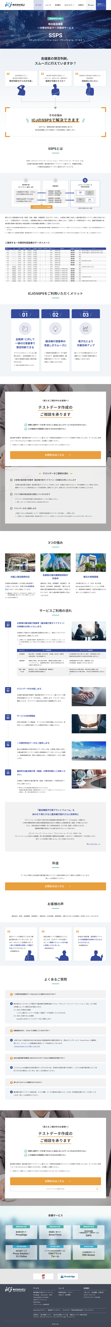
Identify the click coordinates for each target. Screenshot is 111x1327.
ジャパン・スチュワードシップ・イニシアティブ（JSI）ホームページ (54, 1317)
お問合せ (36, 1315)
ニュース (61, 1288)
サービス (36, 1288)
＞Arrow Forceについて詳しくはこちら (27, 1046)
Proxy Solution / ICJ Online (40, 1297)
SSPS (50, 1295)
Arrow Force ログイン (39, 1310)
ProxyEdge (36, 1295)
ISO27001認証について (60, 1315)
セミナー (70, 1292)
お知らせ (61, 1295)
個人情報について (46, 1315)
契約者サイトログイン (54, 1310)
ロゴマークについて (89, 1295)
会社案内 (86, 1288)
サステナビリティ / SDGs (91, 1297)
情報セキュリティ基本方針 (78, 1315)
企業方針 (101, 1292)
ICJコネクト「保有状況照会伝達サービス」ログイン (78, 1310)
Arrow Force (44, 1295)
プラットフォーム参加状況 (41, 1304)
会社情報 (67, 1295)
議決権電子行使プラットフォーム (43, 1292)
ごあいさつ (87, 1292)
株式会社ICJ (15, 4)
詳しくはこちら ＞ (93, 844)
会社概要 (94, 1292)
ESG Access (36, 1302)
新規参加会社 (62, 1292)
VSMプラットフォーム (40, 1299)
